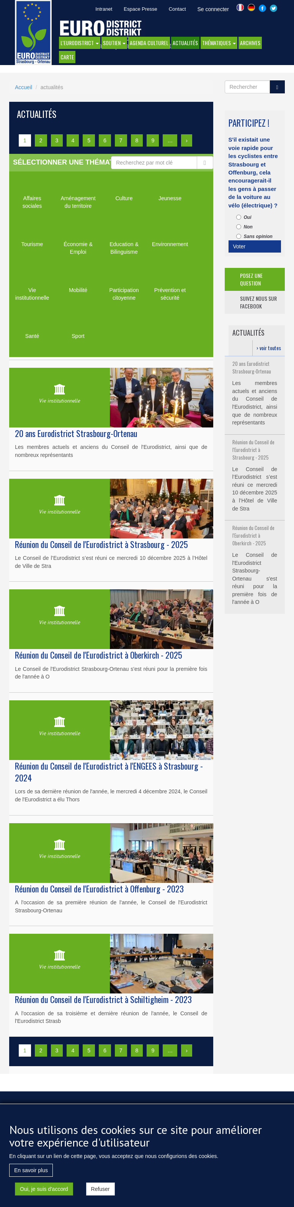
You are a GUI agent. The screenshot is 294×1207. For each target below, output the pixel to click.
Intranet (103, 9)
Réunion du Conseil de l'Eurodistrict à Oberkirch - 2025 (98, 655)
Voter (239, 246)
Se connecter (213, 9)
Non (244, 227)
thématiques (219, 43)
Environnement (170, 244)
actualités (185, 43)
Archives (250, 43)
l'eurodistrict (79, 43)
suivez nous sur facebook (258, 302)
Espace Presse (140, 9)
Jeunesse (169, 198)
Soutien (114, 43)
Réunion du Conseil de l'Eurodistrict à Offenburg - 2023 (99, 888)
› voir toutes (268, 348)
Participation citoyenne (124, 294)
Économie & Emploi (78, 248)
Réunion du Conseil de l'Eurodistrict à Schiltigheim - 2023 (103, 999)
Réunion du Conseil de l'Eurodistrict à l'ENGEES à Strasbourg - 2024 (109, 772)
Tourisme (32, 244)
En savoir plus (31, 1173)
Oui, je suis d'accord (44, 1192)
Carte (67, 57)
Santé (32, 336)
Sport (78, 336)
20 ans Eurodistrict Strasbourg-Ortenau (76, 433)
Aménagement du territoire (77, 202)
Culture (123, 198)
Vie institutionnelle (32, 294)
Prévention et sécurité (170, 294)
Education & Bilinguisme (124, 248)
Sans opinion (254, 236)
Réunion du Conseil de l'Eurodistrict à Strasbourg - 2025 (101, 544)
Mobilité (78, 290)
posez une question (251, 279)
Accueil (23, 87)
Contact (177, 9)
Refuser (100, 1192)
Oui (244, 217)
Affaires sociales (32, 202)
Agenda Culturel (149, 43)
